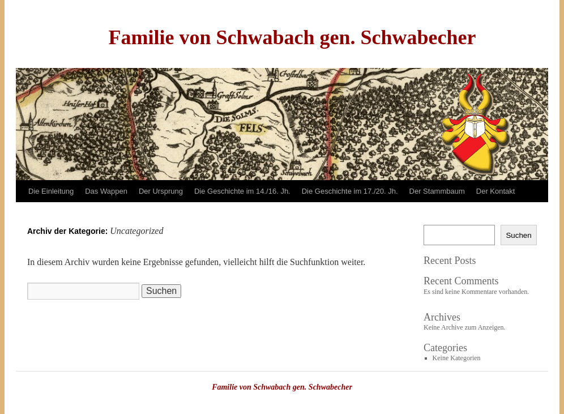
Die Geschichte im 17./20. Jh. (350, 191)
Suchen (518, 235)
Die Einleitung (51, 191)
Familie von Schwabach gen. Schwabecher (292, 37)
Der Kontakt (495, 191)
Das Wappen (106, 191)
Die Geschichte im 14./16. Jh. (242, 191)
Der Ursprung (161, 191)
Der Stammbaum (437, 191)
